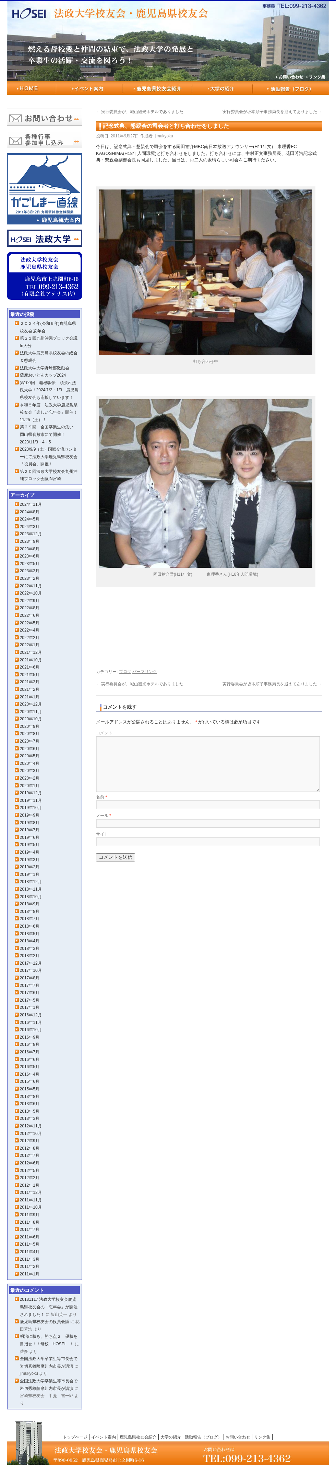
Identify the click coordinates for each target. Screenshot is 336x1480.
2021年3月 (29, 682)
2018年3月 (29, 948)
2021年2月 (29, 689)
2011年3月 (29, 1259)
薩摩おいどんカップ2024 (43, 375)
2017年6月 (29, 992)
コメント (104, 733)
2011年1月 (29, 1274)
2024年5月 (29, 519)
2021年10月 (31, 660)
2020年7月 (29, 741)
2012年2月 (29, 1177)
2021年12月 (31, 652)
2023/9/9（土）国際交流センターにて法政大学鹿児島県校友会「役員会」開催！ (48, 456)
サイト (102, 834)
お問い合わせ (238, 1437)
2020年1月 (29, 785)
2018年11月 (31, 889)
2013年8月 (29, 1096)
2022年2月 (29, 637)
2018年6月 (29, 926)
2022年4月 (29, 630)
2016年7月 (29, 1052)
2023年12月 (31, 533)
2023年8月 (29, 549)
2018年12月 (31, 881)
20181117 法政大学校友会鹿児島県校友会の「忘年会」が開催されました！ (48, 1307)
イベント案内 (89, 88)
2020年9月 (29, 726)
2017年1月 (29, 1007)
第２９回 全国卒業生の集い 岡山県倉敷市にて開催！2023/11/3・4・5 (48, 434)
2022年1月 (29, 645)
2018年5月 (29, 933)
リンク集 (262, 1437)
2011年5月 (29, 1244)
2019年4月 (29, 852)
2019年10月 (31, 807)
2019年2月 (29, 867)
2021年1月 (29, 697)
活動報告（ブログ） (291, 88)
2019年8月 (29, 822)
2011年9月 (29, 1214)
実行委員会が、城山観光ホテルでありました (139, 111)
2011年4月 (29, 1251)
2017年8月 (29, 978)
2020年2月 (29, 778)
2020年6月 (29, 748)
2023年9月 (29, 541)
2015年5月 (29, 1089)
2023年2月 (29, 578)
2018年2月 (29, 955)
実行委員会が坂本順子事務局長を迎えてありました (272, 111)
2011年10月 (31, 1207)
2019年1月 (29, 874)
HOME (31, 88)
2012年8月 (29, 1148)
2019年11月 (31, 800)
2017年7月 (29, 985)
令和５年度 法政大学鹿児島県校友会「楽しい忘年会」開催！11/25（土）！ (48, 412)
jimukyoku (164, 136)
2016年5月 (29, 1066)
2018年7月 (29, 918)
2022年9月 (29, 600)
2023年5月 (29, 563)
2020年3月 (29, 770)
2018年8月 (29, 911)
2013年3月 (29, 1118)
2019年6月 (29, 837)
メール (103, 815)
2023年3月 (29, 570)
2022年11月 (31, 586)
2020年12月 (31, 704)
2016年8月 (29, 1044)
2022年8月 (29, 608)
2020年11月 (31, 711)
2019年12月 (31, 793)
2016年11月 (31, 1022)
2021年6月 (29, 667)
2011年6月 (29, 1237)
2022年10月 (31, 593)
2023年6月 (29, 556)
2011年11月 (31, 1200)
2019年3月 (29, 859)
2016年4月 (29, 1074)
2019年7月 (29, 830)
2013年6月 (29, 1103)
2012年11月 (31, 1126)
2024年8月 (29, 512)
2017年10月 (31, 970)
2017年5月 (29, 1000)
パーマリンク (144, 671)
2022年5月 (29, 623)
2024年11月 (31, 504)
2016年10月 (31, 1029)
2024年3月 (29, 526)
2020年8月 (29, 733)
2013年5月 (29, 1111)
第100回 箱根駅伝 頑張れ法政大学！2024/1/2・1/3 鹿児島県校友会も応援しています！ (49, 390)
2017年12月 (31, 963)
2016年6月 (29, 1059)
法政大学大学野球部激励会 (44, 368)
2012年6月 (29, 1163)
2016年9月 (29, 1037)
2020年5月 (29, 756)
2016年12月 (31, 1015)
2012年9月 (29, 1140)
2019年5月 (29, 844)
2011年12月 (31, 1192)
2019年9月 (29, 815)
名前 (101, 797)
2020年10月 (31, 719)
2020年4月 (29, 763)
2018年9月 (29, 904)
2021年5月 (29, 674)
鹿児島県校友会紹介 (157, 88)
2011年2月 (29, 1266)
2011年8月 (29, 1222)
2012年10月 (31, 1133)
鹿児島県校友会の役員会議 (44, 1321)
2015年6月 (29, 1081)
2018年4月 (29, 941)
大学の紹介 (222, 88)
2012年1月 (29, 1185)
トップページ (75, 1437)
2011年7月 (29, 1229)
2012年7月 (29, 1155)
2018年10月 (31, 896)
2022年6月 (29, 615)
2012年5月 (29, 1170)
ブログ (125, 671)
